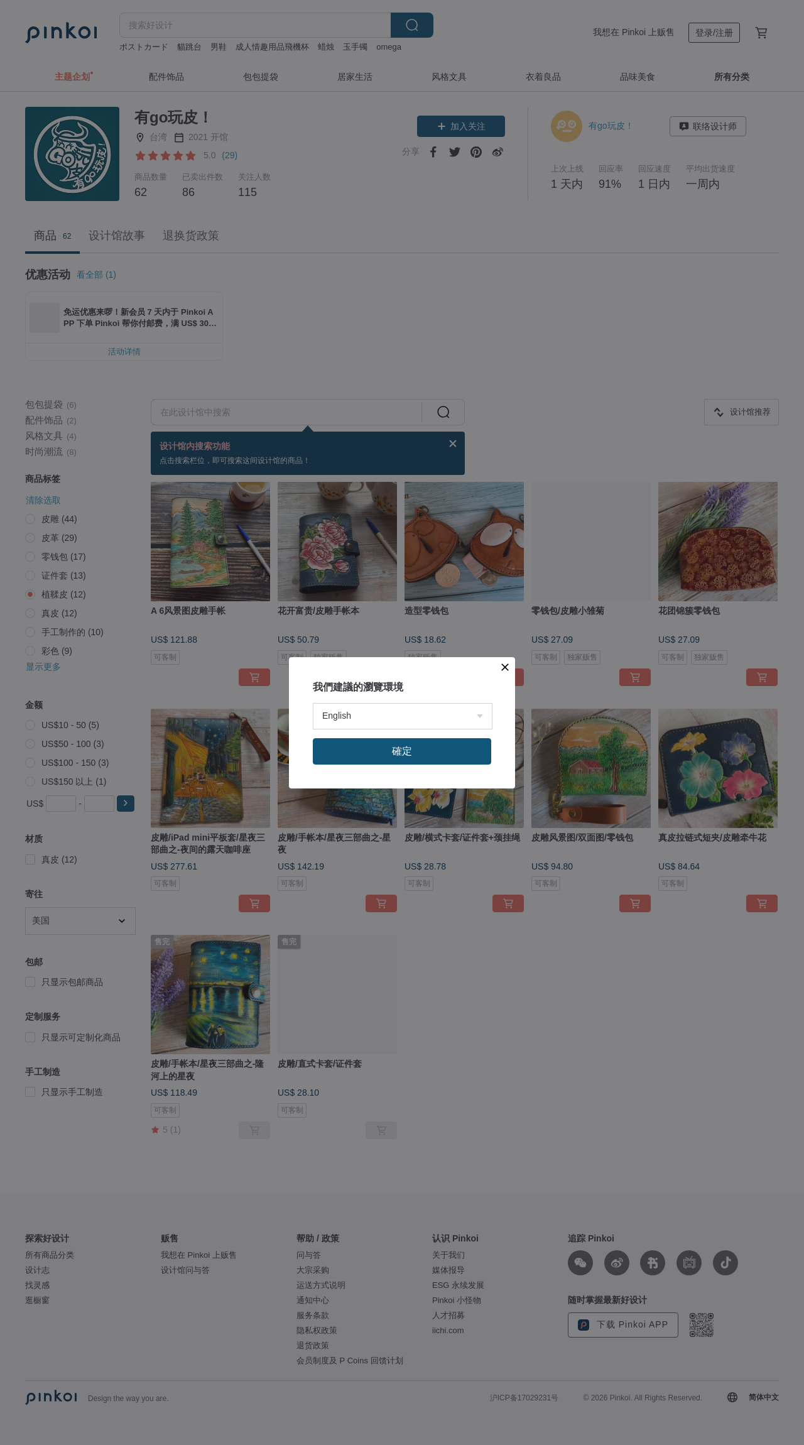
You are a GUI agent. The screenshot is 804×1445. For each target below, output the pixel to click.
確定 (402, 751)
